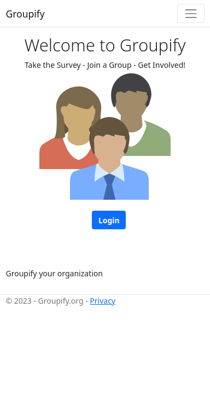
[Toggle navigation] (190, 13)
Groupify (25, 13)
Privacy (102, 301)
